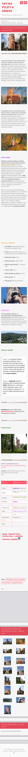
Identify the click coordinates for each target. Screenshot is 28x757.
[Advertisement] (14, 607)
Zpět (2, 589)
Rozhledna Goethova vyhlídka (16, 579)
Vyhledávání (21, 2)
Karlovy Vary (6, 582)
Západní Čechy (17, 582)
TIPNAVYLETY (4, 21)
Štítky (3, 579)
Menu (25, 2)
